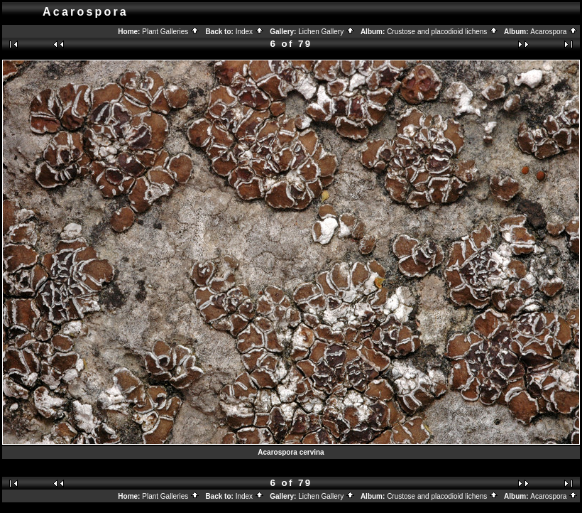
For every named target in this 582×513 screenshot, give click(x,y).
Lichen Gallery (326, 32)
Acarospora (554, 32)
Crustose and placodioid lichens (442, 32)
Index (250, 32)
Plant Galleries (170, 32)
